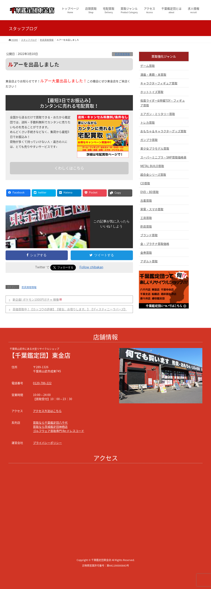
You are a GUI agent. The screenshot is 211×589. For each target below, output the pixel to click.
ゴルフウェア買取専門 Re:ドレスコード (58, 431)
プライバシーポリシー (47, 443)
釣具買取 (146, 226)
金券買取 (146, 252)
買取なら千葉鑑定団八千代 (50, 422)
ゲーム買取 (147, 66)
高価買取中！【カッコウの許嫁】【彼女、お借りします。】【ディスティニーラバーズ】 (70, 309)
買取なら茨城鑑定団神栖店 (50, 427)
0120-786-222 (42, 383)
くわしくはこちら (69, 168)
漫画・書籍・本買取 (153, 74)
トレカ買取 (147, 122)
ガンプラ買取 (149, 140)
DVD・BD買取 (149, 192)
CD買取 (145, 183)
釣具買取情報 (122, 54)
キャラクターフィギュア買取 (158, 83)
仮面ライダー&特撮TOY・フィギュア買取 (162, 102)
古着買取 (146, 200)
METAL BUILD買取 (152, 166)
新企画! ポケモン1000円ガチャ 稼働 (37, 299)
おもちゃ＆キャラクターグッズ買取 (163, 131)
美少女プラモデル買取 (154, 148)
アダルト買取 (149, 261)
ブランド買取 (149, 235)
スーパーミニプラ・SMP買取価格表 (163, 157)
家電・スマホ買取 (151, 209)
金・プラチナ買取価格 (154, 244)
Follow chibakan (91, 267)
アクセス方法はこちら (47, 411)
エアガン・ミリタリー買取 (157, 114)
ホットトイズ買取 (151, 92)
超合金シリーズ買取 (153, 174)
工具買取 (146, 218)
